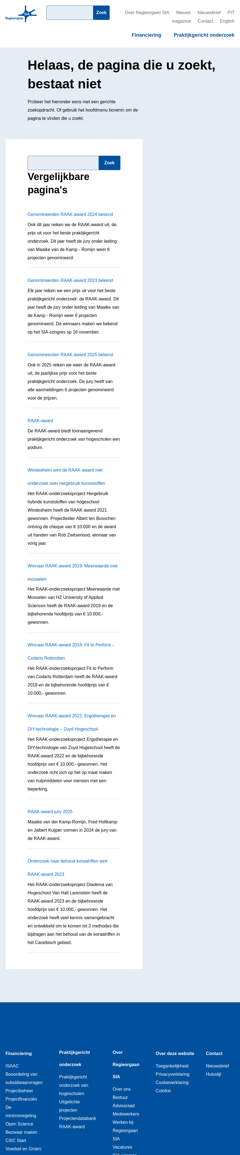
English (227, 21)
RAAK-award (40, 420)
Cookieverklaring (172, 1082)
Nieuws (183, 12)
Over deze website (175, 1053)
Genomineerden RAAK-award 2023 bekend (70, 280)
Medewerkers (126, 1114)
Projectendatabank (77, 1118)
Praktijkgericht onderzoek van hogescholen (73, 1085)
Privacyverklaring (172, 1074)
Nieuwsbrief (209, 12)
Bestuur (120, 1097)
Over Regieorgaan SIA (147, 12)
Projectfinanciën (21, 1099)
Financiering (146, 35)
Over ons (122, 1089)
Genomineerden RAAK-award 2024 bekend (70, 214)
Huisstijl (213, 1074)
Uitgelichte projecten (69, 1106)
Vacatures (122, 1147)
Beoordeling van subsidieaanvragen (24, 1078)
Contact (205, 21)
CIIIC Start (16, 1140)
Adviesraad (124, 1105)
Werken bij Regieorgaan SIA (125, 1130)
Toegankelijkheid (172, 1066)
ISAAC (12, 1066)
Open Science (19, 1124)
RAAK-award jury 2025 (50, 811)
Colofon (163, 1090)
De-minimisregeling (21, 1111)
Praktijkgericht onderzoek (204, 35)
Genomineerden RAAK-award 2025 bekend (70, 354)
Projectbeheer (19, 1090)
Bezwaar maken (21, 1132)
